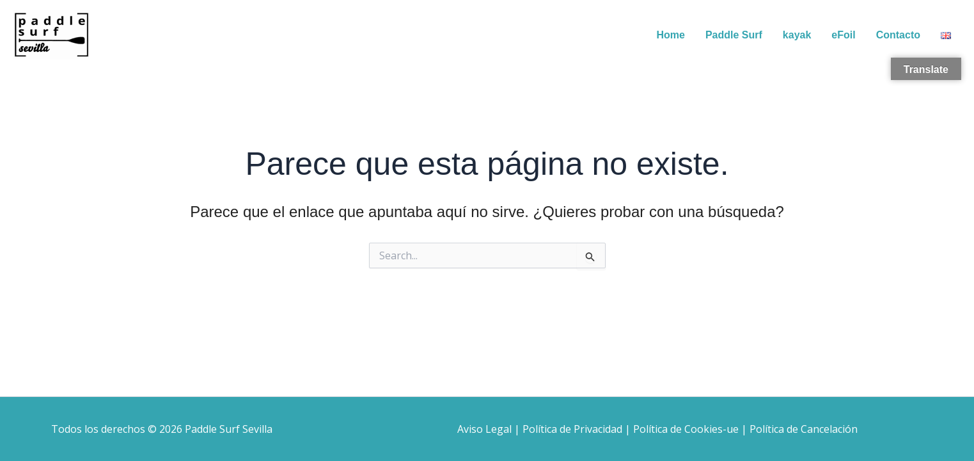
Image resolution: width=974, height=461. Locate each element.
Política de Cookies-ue (686, 429)
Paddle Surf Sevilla (228, 429)
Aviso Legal (484, 429)
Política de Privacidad (572, 429)
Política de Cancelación (804, 429)
